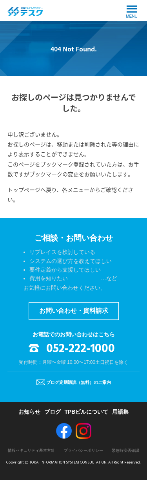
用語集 (120, 412)
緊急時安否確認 (125, 450)
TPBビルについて (86, 412)
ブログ (52, 412)
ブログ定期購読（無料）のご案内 (78, 382)
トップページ (23, 189)
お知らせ (29, 412)
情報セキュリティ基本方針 (31, 450)
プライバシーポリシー (83, 450)
